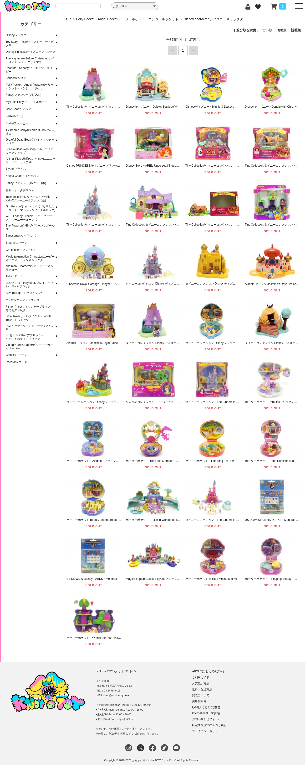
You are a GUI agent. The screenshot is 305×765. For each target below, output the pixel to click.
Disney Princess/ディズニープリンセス (31, 51)
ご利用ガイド (200, 675)
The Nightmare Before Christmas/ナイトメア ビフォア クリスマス (30, 60)
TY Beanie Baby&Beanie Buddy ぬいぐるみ (31, 131)
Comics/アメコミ (16, 355)
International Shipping (206, 711)
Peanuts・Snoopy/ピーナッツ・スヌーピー (30, 69)
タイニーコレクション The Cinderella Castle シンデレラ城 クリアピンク (235, 517)
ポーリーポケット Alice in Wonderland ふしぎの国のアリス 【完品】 (173, 517)
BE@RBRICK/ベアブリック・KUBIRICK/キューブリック (25, 337)
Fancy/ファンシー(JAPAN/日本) (26, 183)
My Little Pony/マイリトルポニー (26, 102)
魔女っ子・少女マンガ (20, 190)
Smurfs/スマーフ (16, 242)
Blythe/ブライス (16, 168)
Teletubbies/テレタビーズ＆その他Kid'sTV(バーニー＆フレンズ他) (28, 198)
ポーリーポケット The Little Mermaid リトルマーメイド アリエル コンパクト (178, 458)
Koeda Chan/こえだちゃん (23, 176)
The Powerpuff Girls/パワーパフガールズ (30, 227)
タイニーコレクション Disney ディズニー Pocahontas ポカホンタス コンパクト (239, 341)
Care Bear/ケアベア (18, 109)
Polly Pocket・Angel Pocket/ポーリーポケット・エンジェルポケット (29, 86)
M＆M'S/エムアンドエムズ (23, 300)
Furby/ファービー (17, 123)
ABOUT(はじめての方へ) (208, 669)
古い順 (267, 30)
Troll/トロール (14, 276)
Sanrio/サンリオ (16, 78)
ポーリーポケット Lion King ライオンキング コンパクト (224, 458)
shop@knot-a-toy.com (116, 693)
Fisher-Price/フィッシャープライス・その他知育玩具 (29, 308)
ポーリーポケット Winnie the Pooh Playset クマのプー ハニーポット (112, 635)
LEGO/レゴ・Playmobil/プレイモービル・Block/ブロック (29, 284)
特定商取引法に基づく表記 (209, 723)
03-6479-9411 (112, 688)
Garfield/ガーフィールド (21, 250)
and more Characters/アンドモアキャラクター (29, 267)
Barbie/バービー (16, 116)
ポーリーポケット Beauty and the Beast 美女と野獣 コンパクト (108, 517)
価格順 (282, 30)
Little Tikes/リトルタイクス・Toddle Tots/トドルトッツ (28, 318)
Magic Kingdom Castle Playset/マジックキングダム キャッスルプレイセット (174, 576)
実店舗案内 (199, 699)
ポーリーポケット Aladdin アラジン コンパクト (99, 458)
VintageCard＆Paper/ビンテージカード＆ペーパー (31, 346)
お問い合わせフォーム (206, 717)
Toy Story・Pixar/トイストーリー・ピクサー (30, 43)
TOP (67, 19)
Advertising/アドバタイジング (25, 293)
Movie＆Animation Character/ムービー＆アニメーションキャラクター (30, 258)
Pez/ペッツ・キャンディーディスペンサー (30, 327)
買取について (200, 693)
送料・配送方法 (202, 687)
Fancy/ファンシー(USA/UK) (23, 94)
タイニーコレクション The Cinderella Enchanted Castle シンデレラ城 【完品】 (239, 399)
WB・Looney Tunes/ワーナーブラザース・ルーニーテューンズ (30, 217)
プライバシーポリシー (206, 729)
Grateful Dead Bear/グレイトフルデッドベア (30, 141)
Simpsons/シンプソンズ (21, 235)
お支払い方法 (200, 681)
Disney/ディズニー (18, 35)
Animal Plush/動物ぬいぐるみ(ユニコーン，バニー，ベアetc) (31, 160)
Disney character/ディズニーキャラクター (215, 19)
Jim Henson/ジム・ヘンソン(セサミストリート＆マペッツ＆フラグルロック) (30, 208)
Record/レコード (16, 362)
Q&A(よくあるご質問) (206, 705)
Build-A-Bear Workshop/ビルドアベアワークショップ (30, 151)
